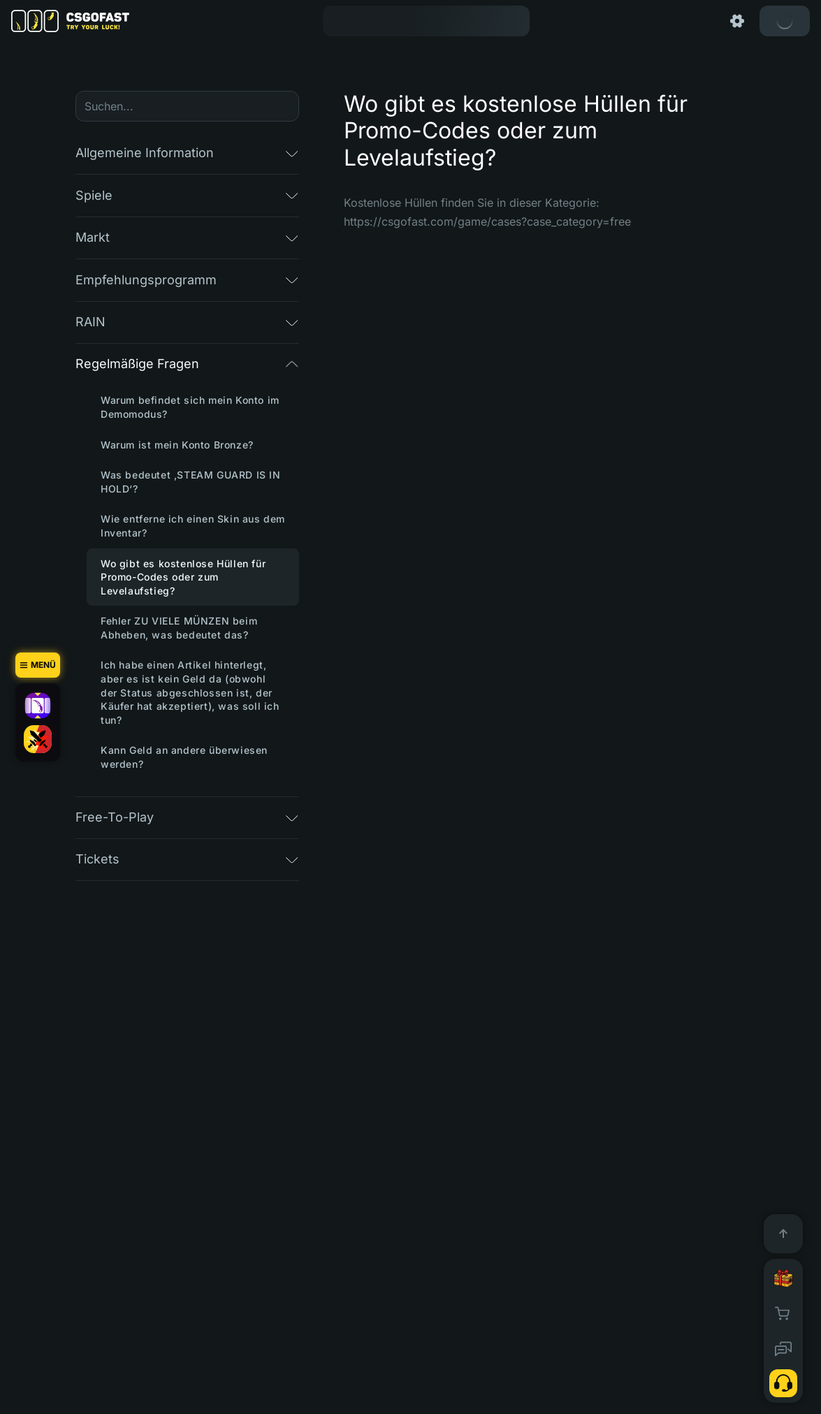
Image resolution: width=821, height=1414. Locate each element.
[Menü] (37, 665)
